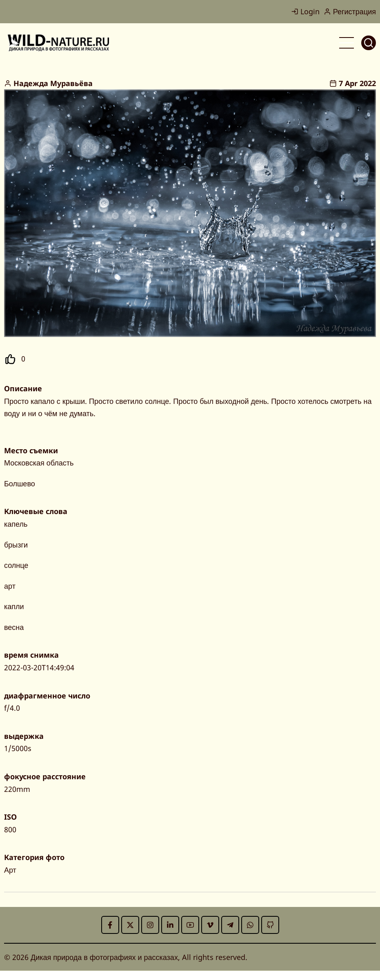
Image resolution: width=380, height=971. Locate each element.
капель (15, 524)
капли (14, 606)
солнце (16, 565)
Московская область (38, 463)
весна (14, 627)
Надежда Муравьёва (53, 83)
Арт (10, 870)
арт (10, 586)
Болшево (19, 483)
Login (305, 11)
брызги (16, 545)
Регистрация (350, 11)
